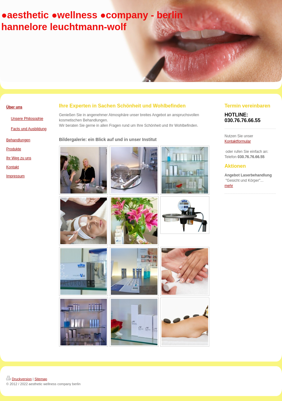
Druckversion (19, 379)
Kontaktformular (238, 141)
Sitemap (40, 379)
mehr (229, 186)
